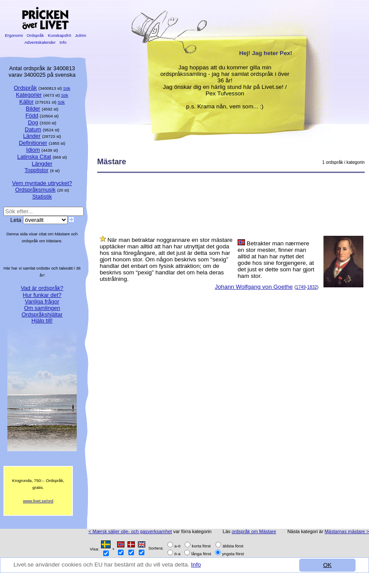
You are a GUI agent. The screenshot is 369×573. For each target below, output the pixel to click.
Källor (27, 101)
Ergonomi (13, 35)
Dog (33, 122)
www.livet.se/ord (38, 500)
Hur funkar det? (42, 295)
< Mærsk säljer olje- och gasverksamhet (130, 531)
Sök (67, 88)
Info (196, 564)
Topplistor (37, 170)
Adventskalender (40, 42)
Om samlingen (42, 308)
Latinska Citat (34, 156)
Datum (33, 129)
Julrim (80, 35)
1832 (312, 287)
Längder (42, 163)
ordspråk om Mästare (254, 531)
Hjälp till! (42, 320)
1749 (301, 287)
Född (32, 115)
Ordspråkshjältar (42, 314)
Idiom (33, 150)
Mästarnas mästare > (347, 531)
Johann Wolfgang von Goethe (254, 286)
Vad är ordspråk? (42, 288)
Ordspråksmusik (35, 189)
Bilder (33, 108)
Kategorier (29, 94)
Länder (31, 136)
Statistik (42, 196)
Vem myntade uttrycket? (42, 183)
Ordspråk (35, 35)
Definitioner (33, 143)
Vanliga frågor (42, 301)
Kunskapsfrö (59, 35)
